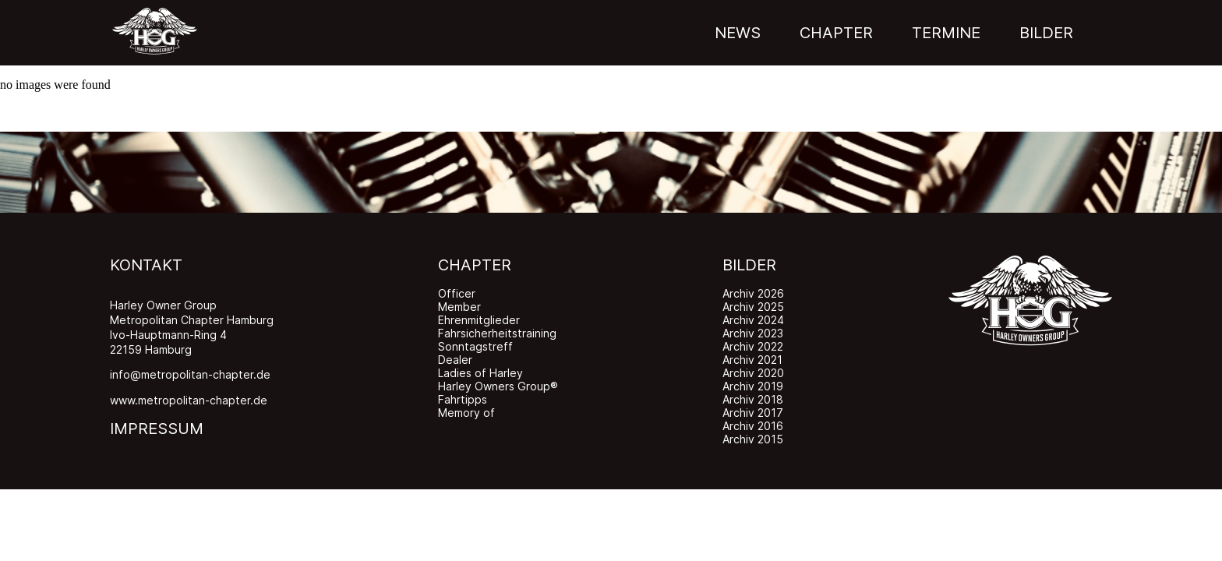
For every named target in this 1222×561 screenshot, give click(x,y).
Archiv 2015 (752, 439)
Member (459, 306)
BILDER (749, 265)
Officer (456, 293)
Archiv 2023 (752, 333)
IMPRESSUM (156, 428)
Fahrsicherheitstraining (497, 333)
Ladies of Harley (480, 372)
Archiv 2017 (752, 412)
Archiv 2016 (752, 425)
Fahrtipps (462, 399)
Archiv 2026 (753, 293)
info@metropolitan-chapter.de (190, 374)
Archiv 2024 (753, 319)
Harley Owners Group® (498, 386)
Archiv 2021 (752, 359)
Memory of (466, 412)
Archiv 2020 (753, 372)
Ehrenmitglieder (479, 319)
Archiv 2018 (752, 399)
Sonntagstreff (475, 346)
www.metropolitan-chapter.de (188, 400)
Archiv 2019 (752, 386)
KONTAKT (146, 265)
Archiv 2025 (753, 306)
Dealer (455, 359)
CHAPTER (474, 265)
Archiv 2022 (752, 346)
